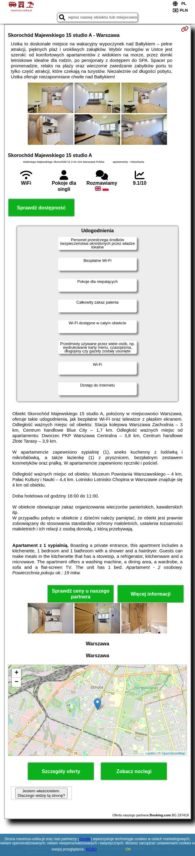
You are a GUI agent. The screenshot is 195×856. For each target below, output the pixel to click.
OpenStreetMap (174, 753)
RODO (91, 849)
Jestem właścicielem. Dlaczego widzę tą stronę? (41, 793)
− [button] (17, 682)
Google (85, 839)
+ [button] (17, 673)
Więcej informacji (150, 594)
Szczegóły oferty (61, 771)
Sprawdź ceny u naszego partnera (80, 593)
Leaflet (150, 753)
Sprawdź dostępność (41, 207)
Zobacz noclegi (134, 771)
